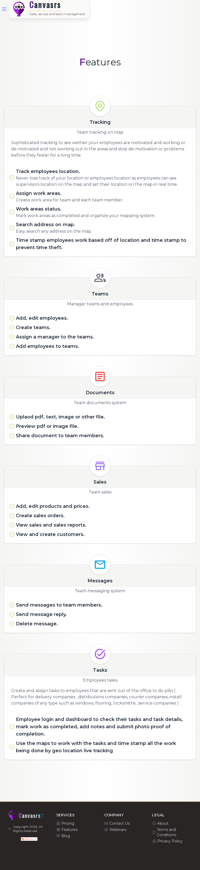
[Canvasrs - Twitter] (41, 816)
